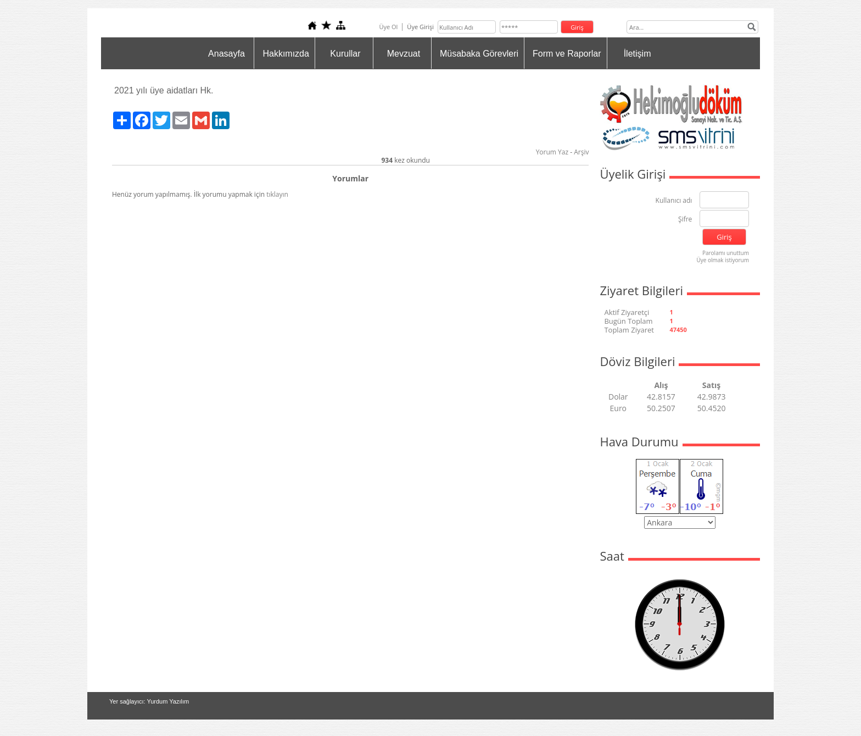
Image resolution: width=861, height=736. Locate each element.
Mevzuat (403, 53)
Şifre (685, 219)
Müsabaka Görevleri (479, 53)
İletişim (637, 53)
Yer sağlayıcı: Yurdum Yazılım (149, 701)
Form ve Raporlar (567, 53)
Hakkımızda (285, 53)
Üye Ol (388, 27)
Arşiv (581, 152)
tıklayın (277, 194)
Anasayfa (226, 53)
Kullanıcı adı (674, 201)
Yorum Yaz (552, 152)
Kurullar (345, 53)
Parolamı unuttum (725, 253)
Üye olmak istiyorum (722, 260)
